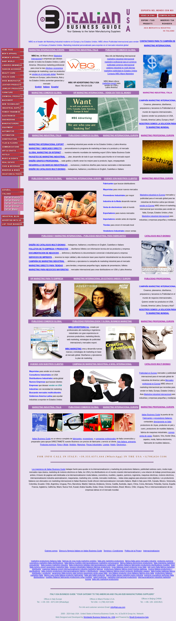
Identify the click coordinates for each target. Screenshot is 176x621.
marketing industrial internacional (120, 59)
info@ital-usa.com (117, 607)
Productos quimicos (48, 445)
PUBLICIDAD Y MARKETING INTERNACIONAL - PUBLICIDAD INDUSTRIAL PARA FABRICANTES (83, 236)
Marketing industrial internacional (155, 216)
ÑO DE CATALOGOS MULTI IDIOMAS (49, 169)
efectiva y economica (54, 68)
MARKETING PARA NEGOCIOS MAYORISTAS (49, 270)
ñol (57, 87)
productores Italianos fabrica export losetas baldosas (125, 569)
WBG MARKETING (73, 349)
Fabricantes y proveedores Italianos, (157, 418)
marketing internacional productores (122, 577)
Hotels (112, 445)
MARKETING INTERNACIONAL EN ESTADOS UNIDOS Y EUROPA (102, 279)
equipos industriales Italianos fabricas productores (90, 567)
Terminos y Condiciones (113, 551)
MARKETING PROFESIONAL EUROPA (157, 135)
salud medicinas (100, 577)
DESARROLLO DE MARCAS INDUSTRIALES (48, 165)
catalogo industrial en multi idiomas (120, 68)
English (38, 87)
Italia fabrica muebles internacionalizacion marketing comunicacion (91, 563)
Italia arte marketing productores (111, 561)
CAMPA (32, 261)
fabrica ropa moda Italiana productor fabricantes (63, 575)
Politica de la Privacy (133, 551)
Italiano (46, 87)
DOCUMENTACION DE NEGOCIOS (44, 253)
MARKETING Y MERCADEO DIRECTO (45, 148)
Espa (53, 87)
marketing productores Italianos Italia (46, 561)
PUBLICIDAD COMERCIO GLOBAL (120, 50)
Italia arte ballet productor (94, 575)
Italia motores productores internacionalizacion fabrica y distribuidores (69, 571)
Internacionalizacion (151, 551)
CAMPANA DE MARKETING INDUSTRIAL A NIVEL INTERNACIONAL (102, 364)
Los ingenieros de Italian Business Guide (48, 469)
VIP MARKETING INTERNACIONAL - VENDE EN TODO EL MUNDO (102, 93)
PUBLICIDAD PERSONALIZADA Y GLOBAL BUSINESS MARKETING (102, 321)
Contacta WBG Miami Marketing (120, 74)
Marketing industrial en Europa (152, 195)
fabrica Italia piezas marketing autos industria (124, 575)
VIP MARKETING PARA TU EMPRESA (46, 279)
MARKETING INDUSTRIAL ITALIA (83, 50)
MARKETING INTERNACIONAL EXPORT (46, 144)
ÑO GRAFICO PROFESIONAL (46, 161)
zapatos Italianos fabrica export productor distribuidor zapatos (124, 571)
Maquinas (81, 445)
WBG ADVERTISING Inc (78, 327)
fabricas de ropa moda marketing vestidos (79, 561)
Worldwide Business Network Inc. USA (99, 617)
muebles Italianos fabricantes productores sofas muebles (69, 577)
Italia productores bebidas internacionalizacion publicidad (92, 565)
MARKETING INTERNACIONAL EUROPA (46, 50)
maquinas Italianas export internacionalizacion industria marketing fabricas (72, 569)
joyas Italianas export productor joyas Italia (129, 567)
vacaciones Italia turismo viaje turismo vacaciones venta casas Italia (79, 573)
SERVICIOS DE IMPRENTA (40, 257)
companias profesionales (105, 439)
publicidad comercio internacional (120, 65)
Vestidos (72, 445)
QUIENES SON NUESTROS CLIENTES (120, 179)
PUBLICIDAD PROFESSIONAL (157, 279)
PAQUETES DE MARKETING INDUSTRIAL (47, 157)
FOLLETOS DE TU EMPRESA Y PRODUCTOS (48, 249)
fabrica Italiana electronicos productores (136, 563)
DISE (31, 161)
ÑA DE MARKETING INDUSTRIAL (49, 261)
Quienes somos (51, 551)
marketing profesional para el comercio (120, 62)
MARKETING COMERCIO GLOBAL (47, 93)
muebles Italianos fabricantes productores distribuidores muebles (143, 565)
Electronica (121, 445)
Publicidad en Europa (148, 373)
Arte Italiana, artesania (126, 442)
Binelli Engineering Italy (139, 617)
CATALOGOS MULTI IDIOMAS (158, 236)
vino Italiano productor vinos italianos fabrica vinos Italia (131, 573)
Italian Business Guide (151, 415)
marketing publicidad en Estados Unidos (120, 71)
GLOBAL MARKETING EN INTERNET (45, 153)
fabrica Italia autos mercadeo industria (140, 561)
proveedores (88, 439)
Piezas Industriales (94, 445)
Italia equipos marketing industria (54, 565)
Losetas (106, 445)
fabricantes (77, 439)
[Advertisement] (103, 520)
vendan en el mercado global (44, 74)
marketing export (109, 83)
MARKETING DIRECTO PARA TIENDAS (46, 266)
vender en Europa (147, 206)
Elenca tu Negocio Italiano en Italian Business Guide (80, 551)
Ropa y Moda (62, 445)
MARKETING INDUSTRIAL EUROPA (157, 178)
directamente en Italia (162, 422)
